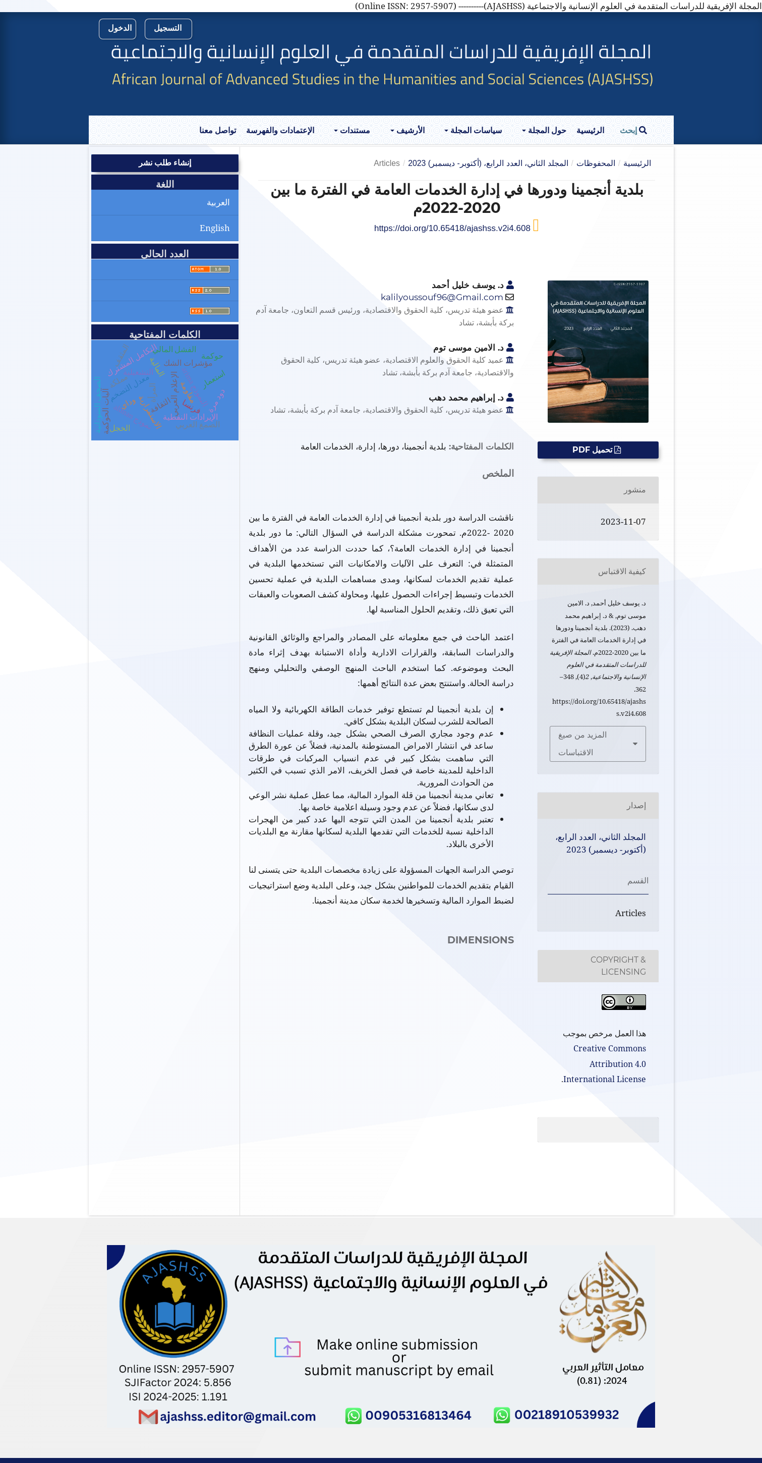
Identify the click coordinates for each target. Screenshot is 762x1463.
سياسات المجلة (475, 130)
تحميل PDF (593, 450)
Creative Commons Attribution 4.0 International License (604, 1064)
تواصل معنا (217, 130)
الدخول (120, 28)
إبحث (633, 130)
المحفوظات (595, 163)
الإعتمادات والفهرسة (280, 130)
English (215, 228)
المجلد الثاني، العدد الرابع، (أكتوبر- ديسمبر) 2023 (488, 163)
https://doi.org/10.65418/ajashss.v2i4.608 (453, 228)
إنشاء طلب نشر (165, 162)
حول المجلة (546, 130)
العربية (218, 202)
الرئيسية (590, 130)
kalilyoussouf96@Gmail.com (442, 297)
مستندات (354, 130)
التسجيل (168, 28)
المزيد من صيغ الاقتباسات (582, 743)
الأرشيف (409, 130)
